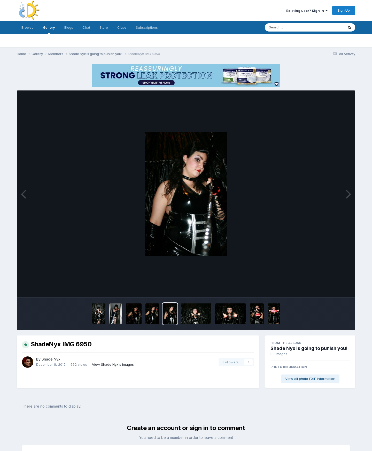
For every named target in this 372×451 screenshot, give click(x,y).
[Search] (290, 27)
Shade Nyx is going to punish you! (308, 348)
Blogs (68, 27)
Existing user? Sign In (307, 11)
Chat (86, 27)
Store (103, 27)
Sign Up (344, 10)
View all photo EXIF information (310, 379)
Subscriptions (147, 27)
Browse (27, 27)
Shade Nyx (51, 359)
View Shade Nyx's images (113, 364)
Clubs (122, 27)
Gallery (49, 29)
